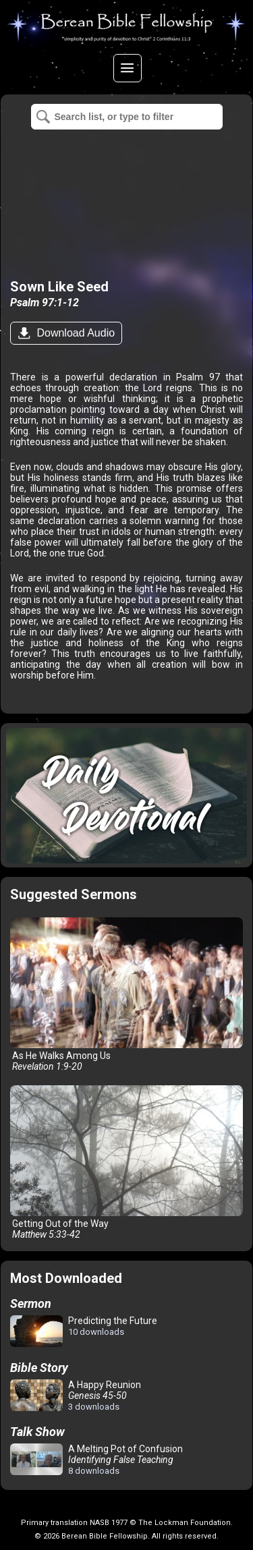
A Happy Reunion (75, 1395)
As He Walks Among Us (126, 994)
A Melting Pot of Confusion (96, 1459)
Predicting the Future (83, 1331)
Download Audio (74, 333)
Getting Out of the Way (126, 1162)
